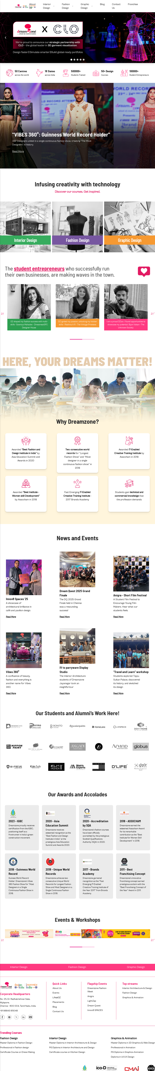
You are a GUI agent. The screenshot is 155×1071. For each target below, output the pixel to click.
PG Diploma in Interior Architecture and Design (72, 1047)
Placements (58, 1002)
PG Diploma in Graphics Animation (127, 1052)
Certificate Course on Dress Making (17, 1052)
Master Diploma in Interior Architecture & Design (73, 1043)
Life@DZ (57, 997)
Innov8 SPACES (95, 1010)
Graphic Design (136, 967)
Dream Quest (94, 1005)
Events (56, 993)
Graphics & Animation (133, 997)
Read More (18, 151)
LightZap (91, 1001)
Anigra (90, 996)
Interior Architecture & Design (137, 988)
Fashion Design (77, 967)
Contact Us (58, 1011)
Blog (55, 1007)
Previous (2, 313)
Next (152, 313)
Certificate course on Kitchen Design (67, 1052)
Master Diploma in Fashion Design (16, 1043)
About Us (57, 988)
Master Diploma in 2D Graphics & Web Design (133, 1043)
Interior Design (18, 967)
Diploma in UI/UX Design (122, 1057)
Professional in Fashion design (14, 1047)
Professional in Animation (123, 1047)
